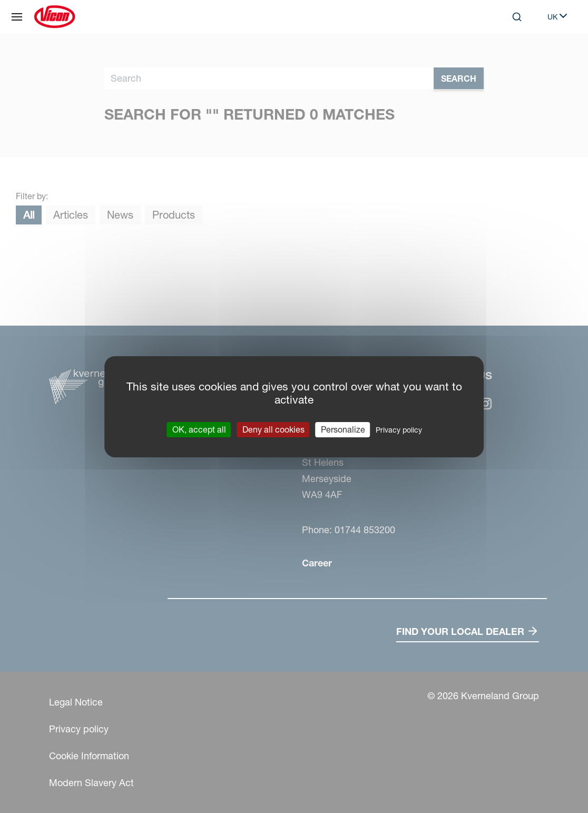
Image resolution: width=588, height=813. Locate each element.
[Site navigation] (17, 17)
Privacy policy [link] (399, 429)
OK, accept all (199, 429)
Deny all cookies (273, 429)
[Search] (516, 16)
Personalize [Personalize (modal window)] (343, 429)
